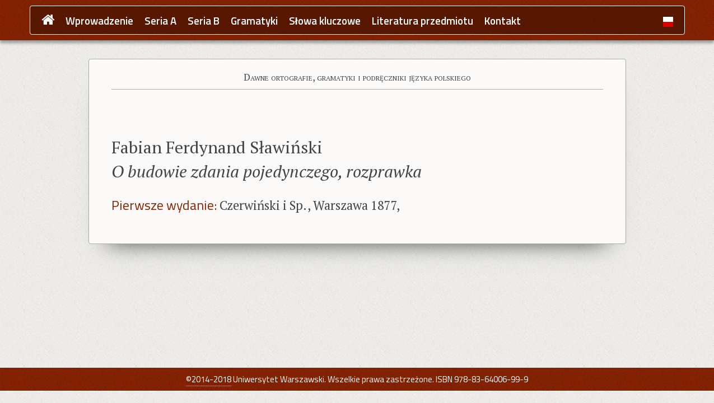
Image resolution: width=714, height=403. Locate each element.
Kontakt (502, 21)
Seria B (204, 21)
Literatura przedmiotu (422, 21)
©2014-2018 (208, 379)
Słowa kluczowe (325, 21)
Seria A (160, 21)
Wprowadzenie (99, 21)
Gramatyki (254, 21)
